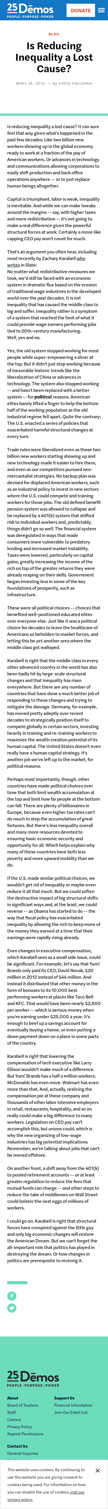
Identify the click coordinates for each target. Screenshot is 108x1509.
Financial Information (73, 1405)
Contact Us (17, 1446)
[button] (11, 1296)
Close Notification (97, 1484)
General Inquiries (22, 1453)
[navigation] (101, 10)
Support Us (64, 1398)
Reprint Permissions (25, 1433)
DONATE (81, 10)
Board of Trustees (22, 1405)
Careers (14, 1419)
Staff (11, 1412)
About (12, 1398)
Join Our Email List (71, 1412)
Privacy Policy (19, 1426)
